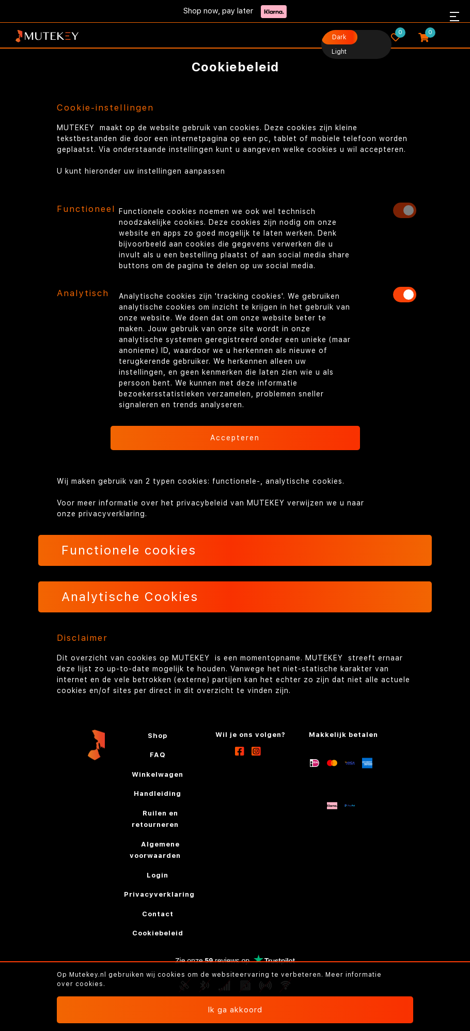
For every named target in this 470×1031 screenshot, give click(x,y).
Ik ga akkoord (235, 1009)
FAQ (158, 755)
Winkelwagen (157, 774)
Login (157, 875)
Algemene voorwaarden (155, 850)
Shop (157, 736)
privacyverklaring (112, 514)
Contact (158, 914)
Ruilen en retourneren (155, 819)
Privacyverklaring (159, 894)
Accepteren (235, 438)
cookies (89, 984)
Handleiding (157, 793)
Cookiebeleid (157, 933)
